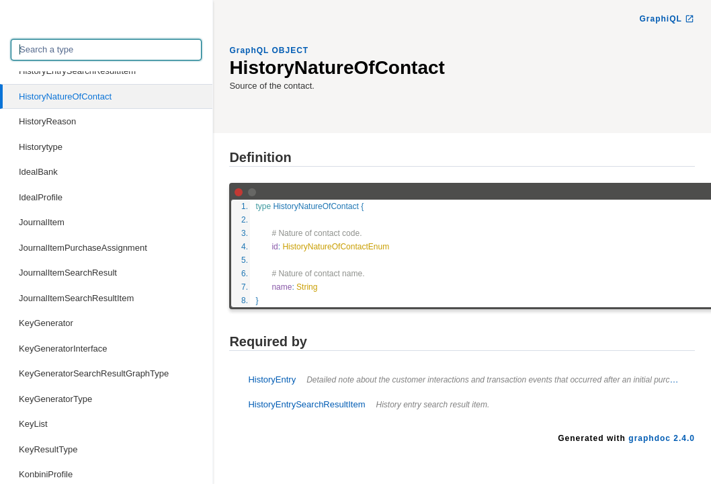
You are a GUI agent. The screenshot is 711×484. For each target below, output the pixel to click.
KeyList (33, 424)
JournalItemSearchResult (68, 273)
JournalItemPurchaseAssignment (83, 248)
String (306, 287)
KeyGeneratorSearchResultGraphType (94, 373)
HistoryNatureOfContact (65, 96)
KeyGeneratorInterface (63, 349)
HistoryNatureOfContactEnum (335, 246)
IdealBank (38, 172)
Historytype (40, 147)
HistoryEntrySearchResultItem (77, 71)
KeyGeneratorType (55, 399)
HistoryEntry (468, 379)
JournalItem (42, 222)
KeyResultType (48, 449)
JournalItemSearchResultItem (76, 298)
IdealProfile (40, 197)
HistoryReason (47, 121)
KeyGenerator (46, 323)
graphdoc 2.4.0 (661, 438)
